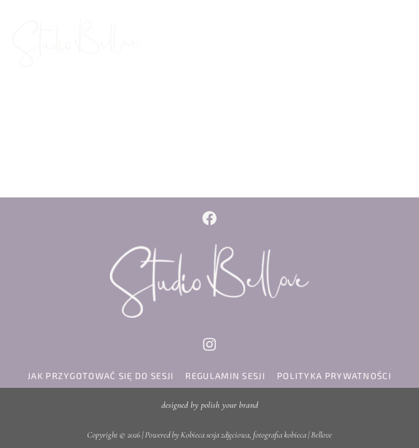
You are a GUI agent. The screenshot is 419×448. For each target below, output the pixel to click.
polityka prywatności (334, 375)
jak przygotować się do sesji (100, 375)
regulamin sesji (225, 375)
